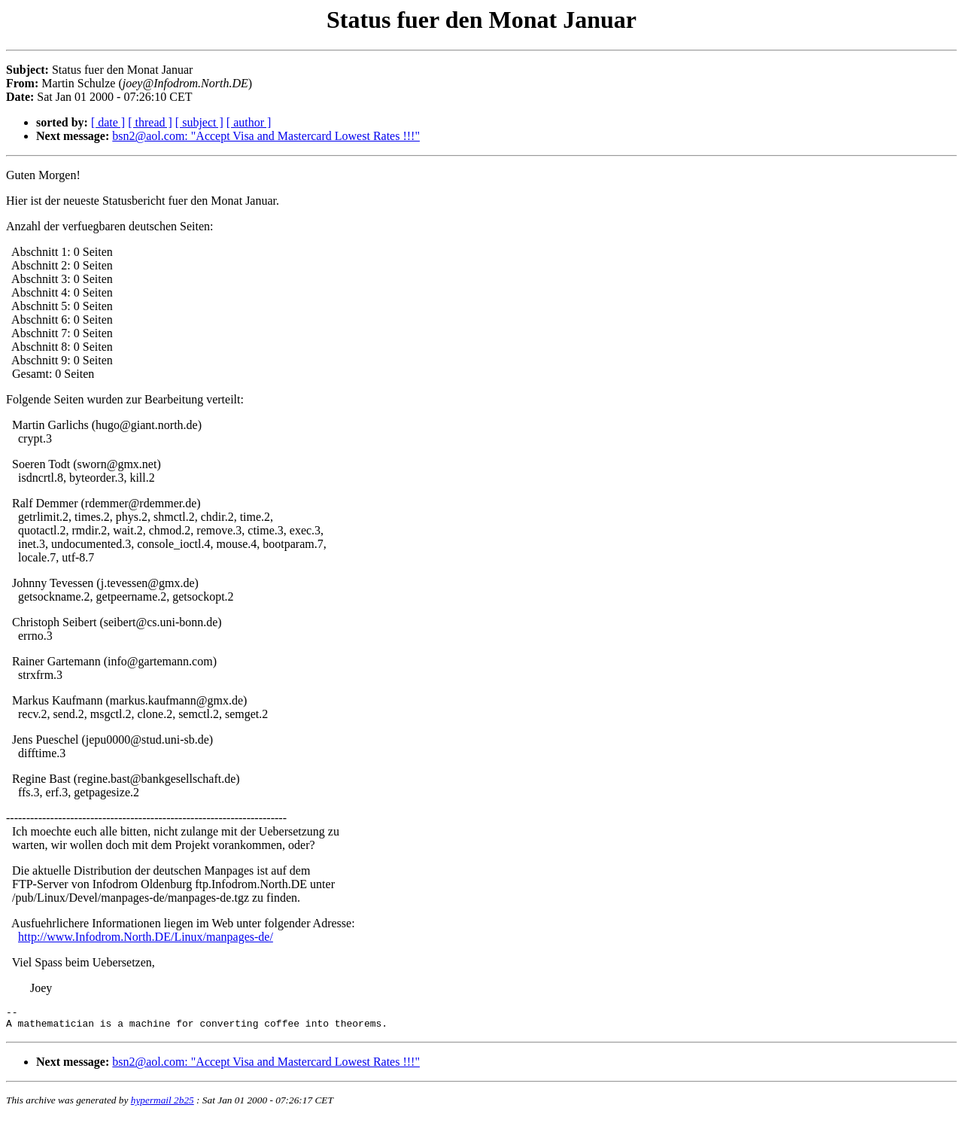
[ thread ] (150, 122)
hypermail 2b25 (162, 1104)
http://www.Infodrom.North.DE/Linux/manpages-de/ (145, 936)
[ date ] (108, 122)
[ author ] (249, 122)
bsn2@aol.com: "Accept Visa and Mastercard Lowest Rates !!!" (266, 135)
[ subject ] (199, 122)
